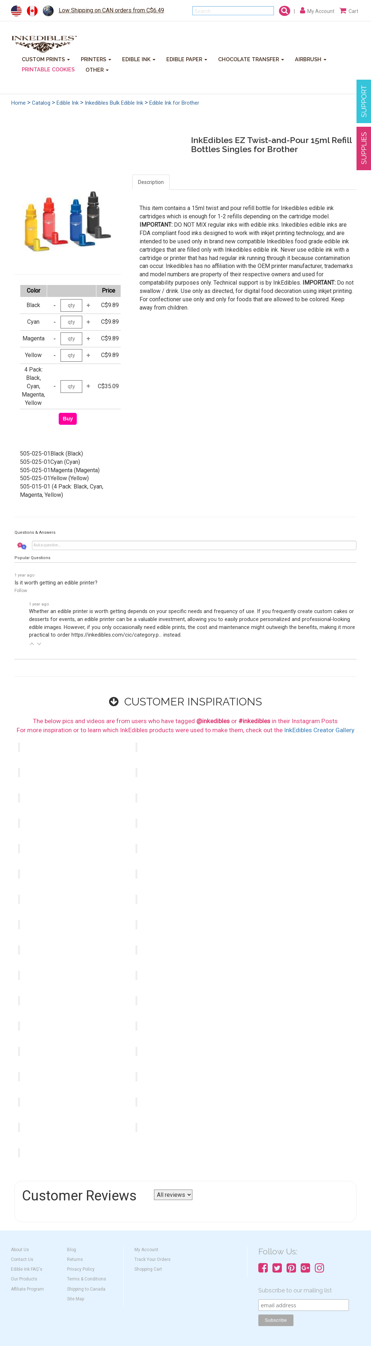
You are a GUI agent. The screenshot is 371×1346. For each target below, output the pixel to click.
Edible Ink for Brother (174, 103)
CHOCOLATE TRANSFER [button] (251, 59)
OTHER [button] (97, 69)
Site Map (75, 1298)
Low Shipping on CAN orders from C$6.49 (111, 10)
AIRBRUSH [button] (310, 59)
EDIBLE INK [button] (138, 59)
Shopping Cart (148, 1269)
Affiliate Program (27, 1289)
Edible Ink (68, 103)
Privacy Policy (81, 1269)
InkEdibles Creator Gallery (319, 730)
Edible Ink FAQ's (26, 1269)
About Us (20, 1249)
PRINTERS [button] (96, 59)
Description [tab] (151, 182)
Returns (75, 1259)
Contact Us (22, 1259)
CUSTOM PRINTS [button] (46, 59)
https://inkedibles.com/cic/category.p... (116, 635)
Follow (20, 590)
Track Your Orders (152, 1259)
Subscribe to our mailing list (295, 1290)
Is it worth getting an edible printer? (55, 583)
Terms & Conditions (86, 1279)
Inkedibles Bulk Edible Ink (114, 103)
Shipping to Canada (86, 1289)
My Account (146, 1249)
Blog (71, 1249)
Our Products (24, 1279)
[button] (32, 644)
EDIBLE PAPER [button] (186, 59)
